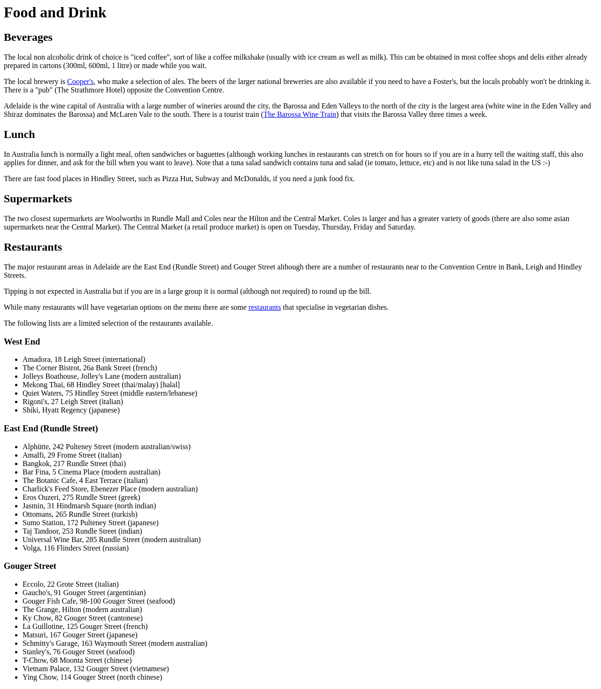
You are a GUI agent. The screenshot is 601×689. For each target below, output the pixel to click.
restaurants (264, 307)
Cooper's (80, 81)
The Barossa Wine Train (299, 114)
